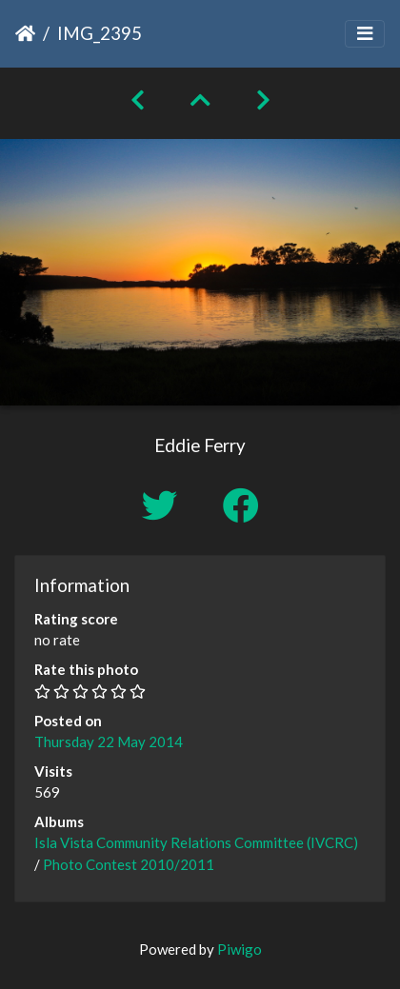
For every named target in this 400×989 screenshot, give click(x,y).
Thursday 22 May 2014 (108, 741)
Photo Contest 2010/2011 (128, 864)
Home (25, 33)
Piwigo (239, 949)
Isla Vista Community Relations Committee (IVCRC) (196, 842)
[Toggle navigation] (365, 34)
